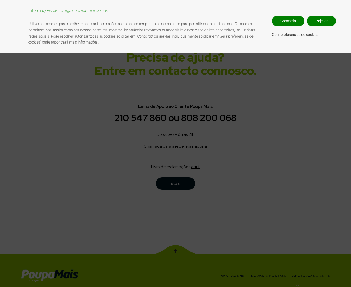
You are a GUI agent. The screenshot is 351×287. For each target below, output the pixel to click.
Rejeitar (321, 21)
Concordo (288, 21)
